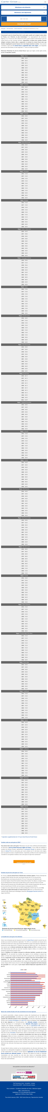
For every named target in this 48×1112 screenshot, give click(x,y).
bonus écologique (14, 1020)
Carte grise (3, 28)
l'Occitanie (12, 1032)
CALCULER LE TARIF (24, 24)
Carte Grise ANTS (17, 1085)
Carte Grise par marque (29, 1085)
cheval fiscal (30, 940)
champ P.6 (8, 851)
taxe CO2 (23, 1020)
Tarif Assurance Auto (18, 1083)
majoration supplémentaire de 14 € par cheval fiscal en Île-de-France (19, 837)
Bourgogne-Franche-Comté (34, 891)
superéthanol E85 (35, 1025)
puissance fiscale (30, 849)
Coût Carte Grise (10, 28)
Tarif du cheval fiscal (18, 28)
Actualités (27, 1083)
